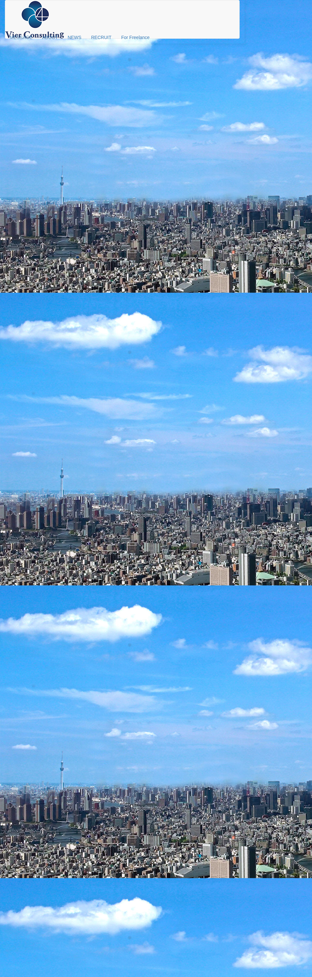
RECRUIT (101, 37)
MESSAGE (21, 37)
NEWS (74, 37)
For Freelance (135, 37)
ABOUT (50, 37)
